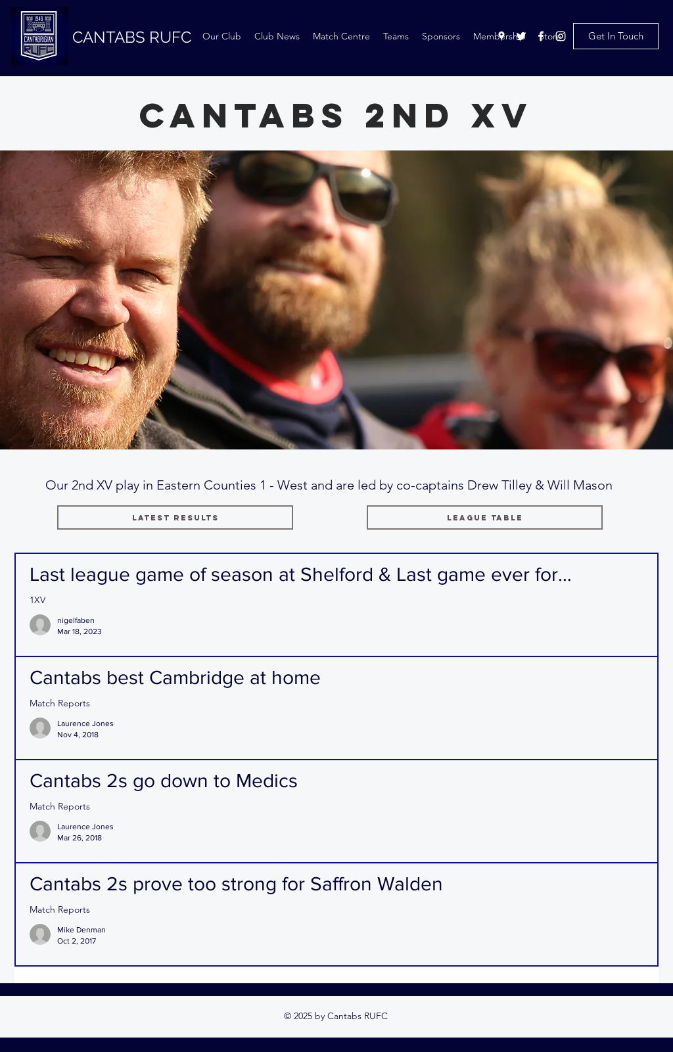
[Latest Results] (175, 517)
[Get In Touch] (616, 36)
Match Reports (60, 703)
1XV (37, 600)
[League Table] (485, 517)
